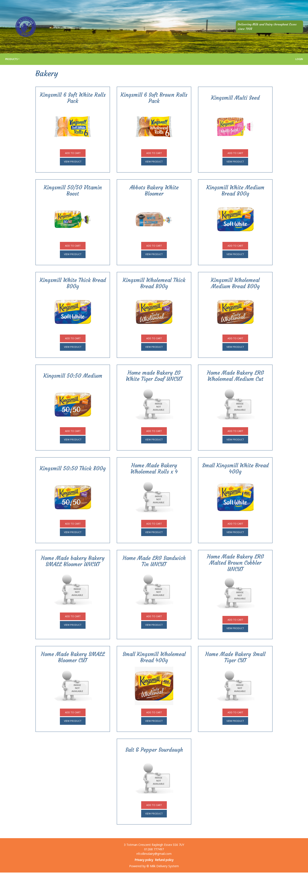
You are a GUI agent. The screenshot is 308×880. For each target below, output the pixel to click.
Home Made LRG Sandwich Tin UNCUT (154, 561)
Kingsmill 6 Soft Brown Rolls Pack (154, 98)
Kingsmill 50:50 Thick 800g (73, 468)
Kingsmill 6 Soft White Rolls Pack (73, 98)
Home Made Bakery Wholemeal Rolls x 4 (154, 468)
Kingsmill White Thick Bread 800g (73, 283)
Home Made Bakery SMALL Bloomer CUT (73, 657)
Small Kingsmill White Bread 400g (235, 468)
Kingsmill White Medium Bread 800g (235, 190)
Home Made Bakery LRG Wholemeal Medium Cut (235, 376)
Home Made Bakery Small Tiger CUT (235, 657)
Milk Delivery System (164, 866)
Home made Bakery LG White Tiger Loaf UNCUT (154, 376)
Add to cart (73, 153)
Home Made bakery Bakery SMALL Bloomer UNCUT (73, 561)
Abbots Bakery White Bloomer (154, 190)
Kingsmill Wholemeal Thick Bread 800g (154, 283)
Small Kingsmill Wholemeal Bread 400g (154, 657)
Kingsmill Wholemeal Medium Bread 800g (235, 283)
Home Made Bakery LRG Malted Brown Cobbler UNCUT (235, 563)
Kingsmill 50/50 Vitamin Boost (73, 190)
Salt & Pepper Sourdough (154, 750)
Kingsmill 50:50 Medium (72, 376)
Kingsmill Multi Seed (235, 98)
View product (72, 161)
